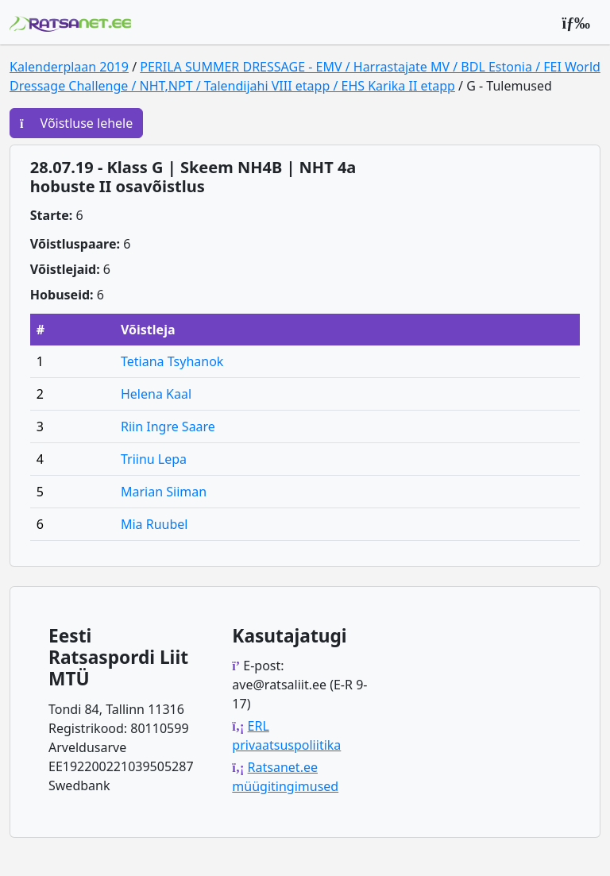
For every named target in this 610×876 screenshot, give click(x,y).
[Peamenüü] (575, 22)
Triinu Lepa (154, 459)
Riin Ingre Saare (168, 426)
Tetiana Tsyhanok (172, 361)
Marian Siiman (164, 491)
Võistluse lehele (76, 123)
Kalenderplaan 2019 (69, 66)
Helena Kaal (156, 394)
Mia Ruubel (154, 524)
